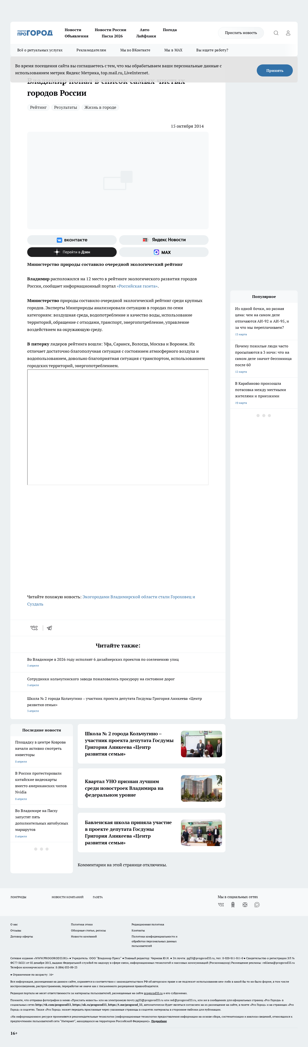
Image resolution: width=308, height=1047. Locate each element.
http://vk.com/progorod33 (53, 1004)
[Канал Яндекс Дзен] (72, 252)
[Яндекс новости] (164, 240)
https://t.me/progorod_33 (125, 1004)
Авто (144, 29)
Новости (73, 29)
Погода (170, 29)
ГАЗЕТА (98, 897)
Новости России (110, 29)
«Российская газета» (137, 286)
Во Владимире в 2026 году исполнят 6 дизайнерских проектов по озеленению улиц (118, 663)
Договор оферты (21, 936)
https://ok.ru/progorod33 (89, 1004)
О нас (14, 924)
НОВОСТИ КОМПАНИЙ (67, 897)
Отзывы (15, 930)
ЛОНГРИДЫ (18, 897)
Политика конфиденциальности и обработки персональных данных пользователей (154, 941)
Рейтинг (38, 107)
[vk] (34, 628)
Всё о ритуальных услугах (40, 50)
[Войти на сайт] (288, 33)
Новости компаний (84, 936)
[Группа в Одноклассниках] (233, 904)
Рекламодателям (91, 50)
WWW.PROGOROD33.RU (51, 958)
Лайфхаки (146, 36)
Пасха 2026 (112, 36)
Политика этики (82, 924)
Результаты (65, 107)
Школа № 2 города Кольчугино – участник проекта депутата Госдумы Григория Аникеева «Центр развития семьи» (118, 705)
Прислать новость (241, 32)
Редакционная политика (148, 924)
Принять (274, 70)
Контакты (138, 930)
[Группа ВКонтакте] (72, 240)
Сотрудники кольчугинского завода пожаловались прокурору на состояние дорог (118, 682)
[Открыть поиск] (276, 33)
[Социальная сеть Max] (164, 252)
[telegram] (51, 628)
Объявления (76, 36)
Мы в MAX (173, 50)
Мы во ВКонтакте (135, 50)
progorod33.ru (153, 993)
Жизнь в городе (100, 107)
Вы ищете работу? (212, 50)
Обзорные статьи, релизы (88, 930)
